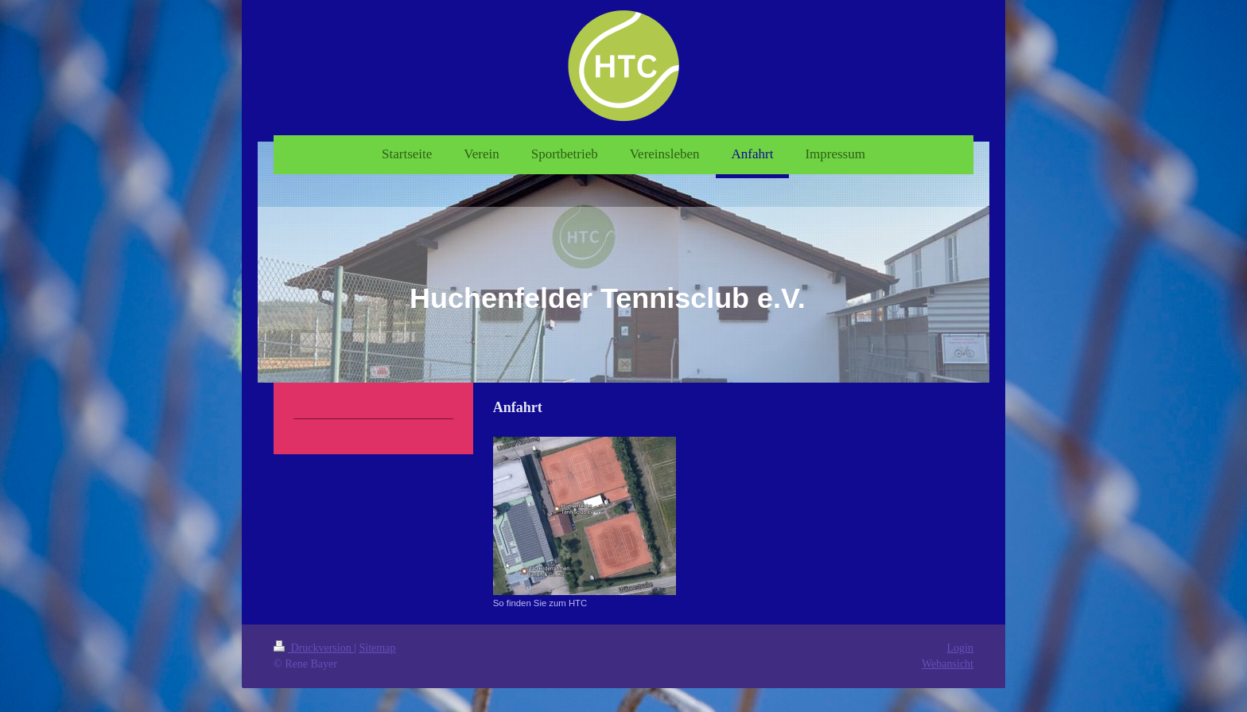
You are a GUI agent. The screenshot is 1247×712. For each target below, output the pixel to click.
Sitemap (377, 648)
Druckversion (314, 648)
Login (960, 648)
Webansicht (947, 664)
